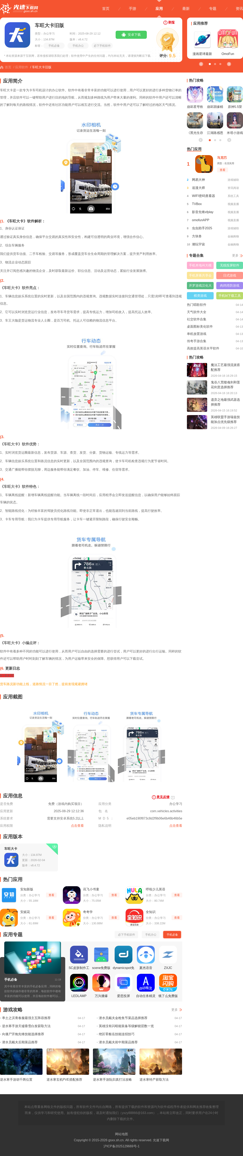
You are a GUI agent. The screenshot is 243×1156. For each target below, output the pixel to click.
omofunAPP (200, 220)
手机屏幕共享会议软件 (200, 276)
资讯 (239, 9)
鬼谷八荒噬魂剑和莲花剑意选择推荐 (225, 385)
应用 (159, 9)
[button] (229, 64)
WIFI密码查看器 (203, 196)
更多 (174, 1009)
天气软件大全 (196, 312)
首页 (105, 9)
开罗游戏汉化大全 (200, 286)
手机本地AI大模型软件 (200, 266)
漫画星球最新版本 (202, 43)
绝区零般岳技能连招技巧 (116, 1034)
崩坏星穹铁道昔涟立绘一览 (195, 98)
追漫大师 (198, 187)
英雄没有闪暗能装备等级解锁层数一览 (126, 1026)
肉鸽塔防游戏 (229, 285)
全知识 (151, 912)
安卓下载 (134, 34)
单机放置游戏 (196, 334)
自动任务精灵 (146, 986)
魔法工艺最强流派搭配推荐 (225, 367)
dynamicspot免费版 (123, 959)
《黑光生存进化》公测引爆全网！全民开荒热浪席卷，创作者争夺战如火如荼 (195, 124)
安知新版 (26, 889)
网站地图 (121, 1134)
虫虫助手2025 (202, 228)
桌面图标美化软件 (200, 326)
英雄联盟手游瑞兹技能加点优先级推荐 (225, 419)
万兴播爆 (101, 986)
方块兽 (197, 236)
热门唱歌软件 (196, 304)
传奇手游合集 (196, 341)
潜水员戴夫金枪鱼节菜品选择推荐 (123, 1018)
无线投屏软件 (229, 265)
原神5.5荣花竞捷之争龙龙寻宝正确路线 (235, 98)
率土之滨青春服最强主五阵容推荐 (26, 1018)
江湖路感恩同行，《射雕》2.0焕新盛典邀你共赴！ (215, 124)
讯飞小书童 (91, 889)
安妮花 (25, 912)
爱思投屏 (123, 986)
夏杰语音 (146, 958)
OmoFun (228, 42)
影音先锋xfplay (202, 212)
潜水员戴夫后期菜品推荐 (20, 1042)
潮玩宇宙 (198, 244)
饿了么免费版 (168, 986)
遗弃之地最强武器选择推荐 (225, 402)
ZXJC (168, 958)
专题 (212, 9)
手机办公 (78, 45)
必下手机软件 (102, 45)
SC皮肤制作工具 (79, 959)
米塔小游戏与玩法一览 (235, 124)
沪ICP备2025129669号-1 (121, 1146)
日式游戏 (229, 275)
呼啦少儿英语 (155, 889)
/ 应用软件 (20, 67)
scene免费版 (101, 958)
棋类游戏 (200, 295)
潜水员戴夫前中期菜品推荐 (118, 1042)
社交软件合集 (196, 319)
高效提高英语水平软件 (203, 348)
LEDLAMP (79, 986)
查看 (51, 895)
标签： (39, 45)
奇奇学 (88, 912)
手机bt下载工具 (229, 295)
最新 (186, 9)
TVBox (197, 204)
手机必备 (54, 45)
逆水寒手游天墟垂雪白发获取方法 (26, 1026)
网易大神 (198, 179)
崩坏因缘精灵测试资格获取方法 (215, 98)
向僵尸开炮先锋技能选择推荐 (23, 1034)
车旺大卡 (10, 848)
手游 (132, 9)
